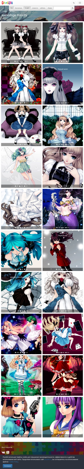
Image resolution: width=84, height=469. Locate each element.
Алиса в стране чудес (63, 319)
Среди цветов (63, 111)
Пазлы (4, 11)
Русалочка (62, 194)
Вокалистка (21, 402)
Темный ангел (63, 69)
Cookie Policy (13, 462)
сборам (50, 8)
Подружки (21, 319)
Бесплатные (18, 8)
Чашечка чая (21, 111)
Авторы (12, 11)
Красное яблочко (63, 277)
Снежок (21, 194)
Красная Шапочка (62, 360)
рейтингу (42, 8)
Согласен (7, 466)
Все (12, 8)
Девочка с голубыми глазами (62, 152)
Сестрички (21, 27)
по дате (27, 8)
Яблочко (21, 69)
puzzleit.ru (48, 459)
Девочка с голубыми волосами (21, 235)
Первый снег (62, 235)
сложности (35, 8)
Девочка (63, 27)
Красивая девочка (62, 402)
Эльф (21, 152)
